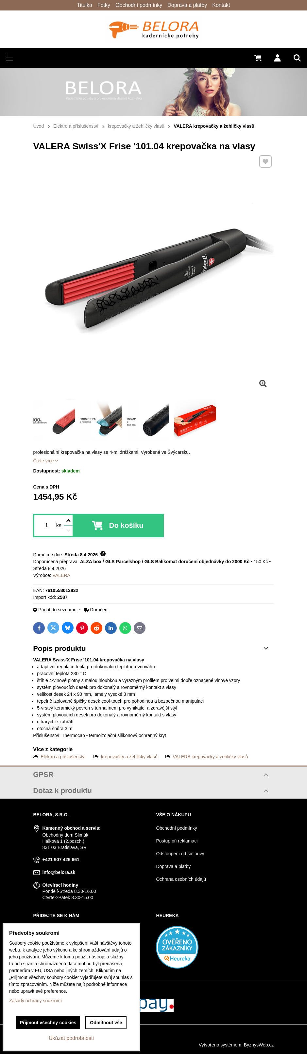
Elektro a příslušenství (63, 756)
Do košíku (126, 525)
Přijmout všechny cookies (48, 1022)
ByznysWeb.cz (259, 1044)
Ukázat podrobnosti (71, 1038)
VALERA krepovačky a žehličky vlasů (210, 756)
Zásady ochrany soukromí (35, 1000)
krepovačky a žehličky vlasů (129, 756)
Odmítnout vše (106, 1022)
